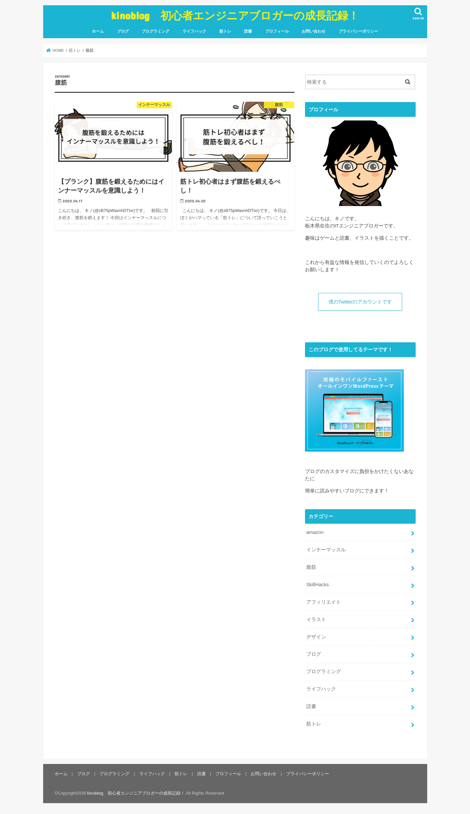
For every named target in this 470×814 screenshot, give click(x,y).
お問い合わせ (313, 31)
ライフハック (194, 31)
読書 (248, 31)
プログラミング (155, 31)
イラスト (316, 619)
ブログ (123, 31)
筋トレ (225, 31)
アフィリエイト (323, 601)
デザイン (316, 636)
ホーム (98, 31)
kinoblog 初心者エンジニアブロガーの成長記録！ (235, 15)
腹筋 (311, 567)
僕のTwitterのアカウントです (360, 301)
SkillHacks (317, 584)
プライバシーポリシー (358, 31)
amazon (315, 532)
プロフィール (277, 31)
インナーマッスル (326, 549)
